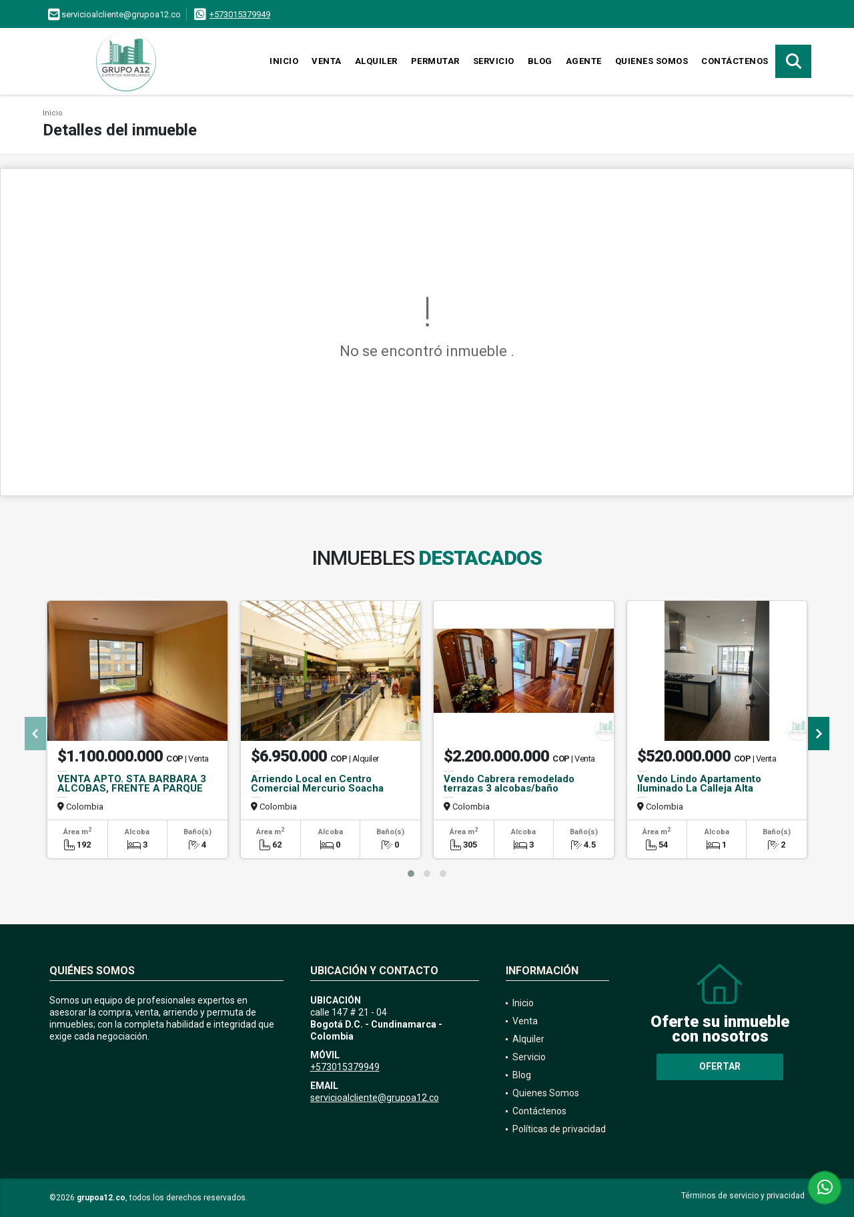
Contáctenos (735, 61)
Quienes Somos (652, 61)
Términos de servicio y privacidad (743, 1195)
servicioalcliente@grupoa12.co (374, 1097)
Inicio (284, 61)
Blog (540, 61)
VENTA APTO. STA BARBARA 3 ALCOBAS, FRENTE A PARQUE (131, 783)
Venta (327, 61)
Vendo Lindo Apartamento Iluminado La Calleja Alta (699, 783)
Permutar (435, 61)
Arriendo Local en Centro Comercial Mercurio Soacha (317, 783)
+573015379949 (239, 14)
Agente (584, 61)
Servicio (493, 61)
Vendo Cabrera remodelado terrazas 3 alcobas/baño (509, 783)
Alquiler (376, 61)
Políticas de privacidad (559, 1129)
